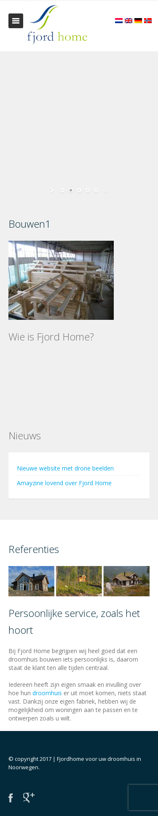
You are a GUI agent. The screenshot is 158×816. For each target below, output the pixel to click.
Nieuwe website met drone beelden (65, 468)
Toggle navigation (15, 20)
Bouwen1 (29, 224)
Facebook (10, 797)
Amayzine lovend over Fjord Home (64, 483)
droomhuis (47, 693)
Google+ (29, 797)
